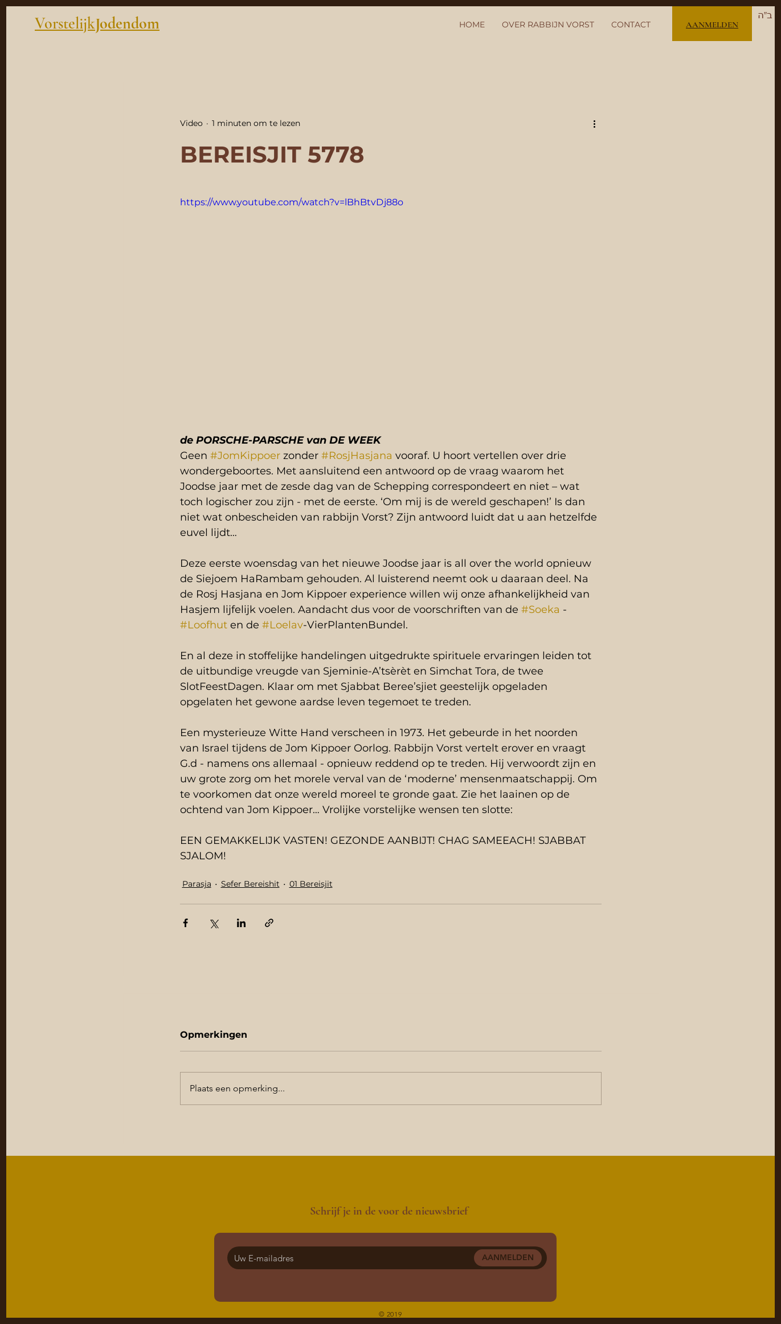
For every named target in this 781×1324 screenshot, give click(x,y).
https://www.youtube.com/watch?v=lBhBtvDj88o (291, 202)
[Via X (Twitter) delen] (213, 922)
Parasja (196, 884)
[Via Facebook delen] (185, 922)
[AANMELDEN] (508, 1257)
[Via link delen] (269, 922)
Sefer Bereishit (250, 884)
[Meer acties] (595, 123)
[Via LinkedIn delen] (241, 922)
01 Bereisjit (311, 884)
